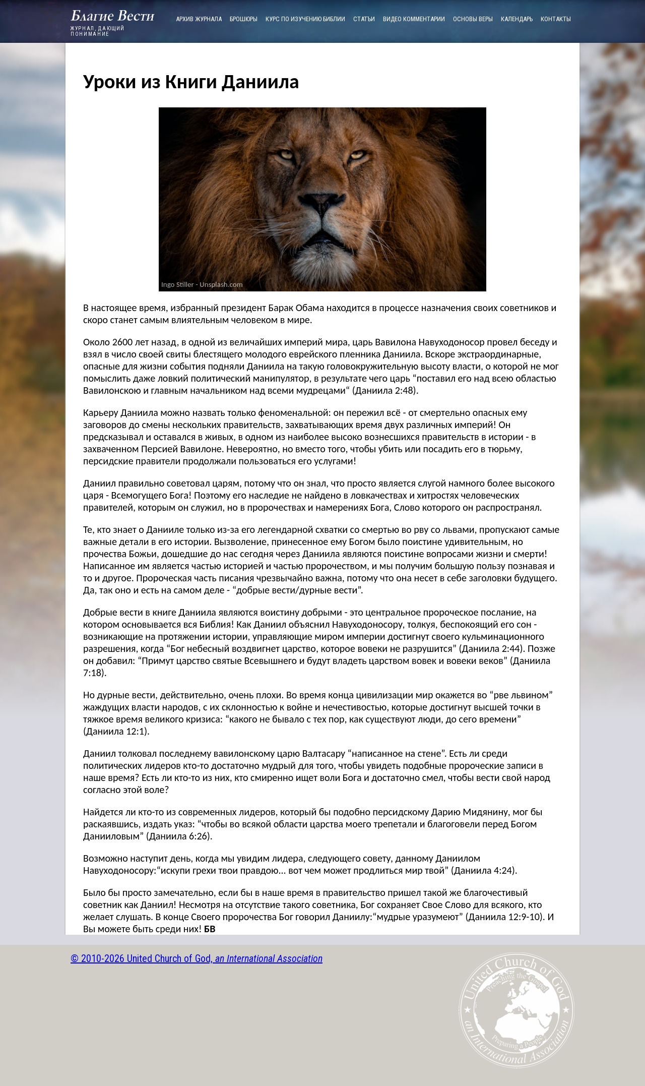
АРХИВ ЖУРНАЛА (199, 19)
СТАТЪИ (364, 19)
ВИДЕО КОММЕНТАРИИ (414, 19)
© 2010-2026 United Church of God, (196, 958)
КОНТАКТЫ (556, 19)
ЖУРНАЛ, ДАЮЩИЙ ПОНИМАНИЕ (113, 29)
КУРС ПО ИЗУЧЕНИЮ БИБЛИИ (305, 19)
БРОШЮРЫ (243, 19)
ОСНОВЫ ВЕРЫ (473, 19)
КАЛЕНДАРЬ (517, 19)
